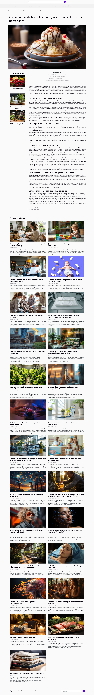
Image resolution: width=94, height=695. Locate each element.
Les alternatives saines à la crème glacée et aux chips (57, 80)
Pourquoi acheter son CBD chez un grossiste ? (17, 124)
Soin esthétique (67, 6)
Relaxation (41, 6)
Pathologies (15, 6)
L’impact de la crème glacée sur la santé (57, 74)
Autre (80, 6)
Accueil (9, 10)
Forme (54, 6)
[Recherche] (45, 2)
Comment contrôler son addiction (56, 78)
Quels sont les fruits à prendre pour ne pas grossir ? (17, 90)
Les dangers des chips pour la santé (57, 76)
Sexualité (29, 6)
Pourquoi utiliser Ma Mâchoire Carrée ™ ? (23, 637)
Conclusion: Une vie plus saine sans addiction (57, 82)
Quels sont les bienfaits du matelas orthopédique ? (27, 673)
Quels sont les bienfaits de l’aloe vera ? (17, 107)
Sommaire (57, 73)
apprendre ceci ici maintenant (35, 142)
